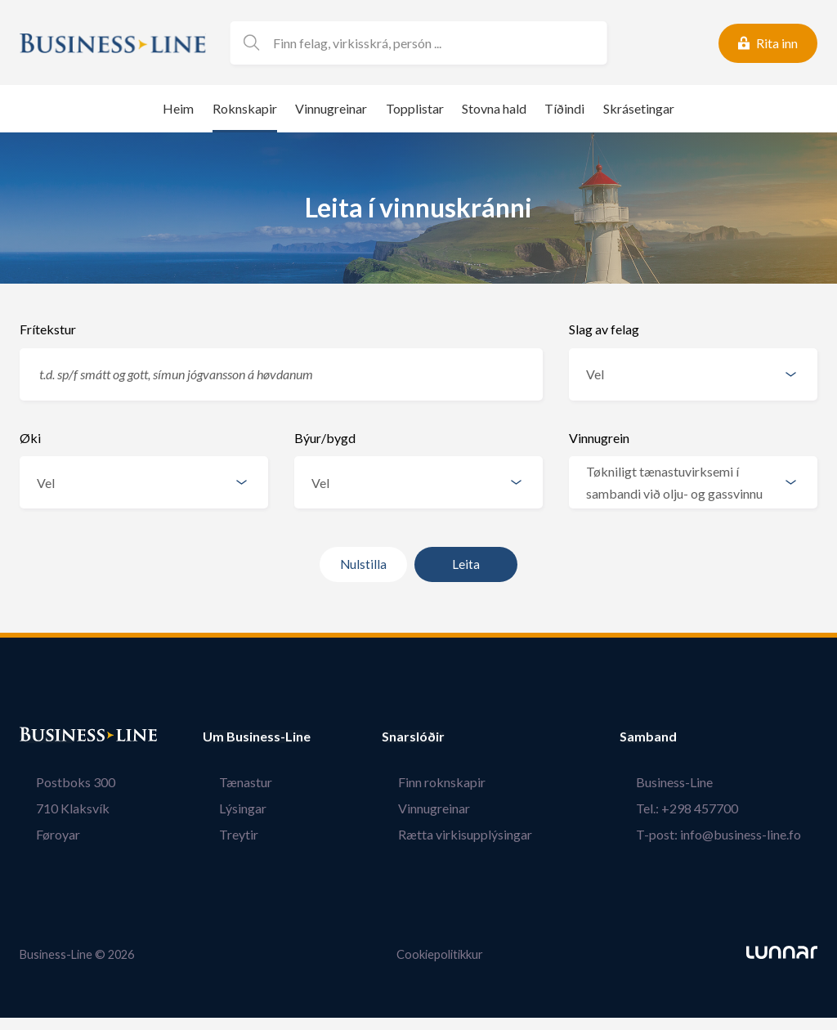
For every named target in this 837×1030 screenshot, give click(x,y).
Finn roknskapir (458, 782)
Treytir (222, 834)
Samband (680, 736)
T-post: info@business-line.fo (734, 834)
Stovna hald (494, 108)
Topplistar (415, 108)
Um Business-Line (257, 736)
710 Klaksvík (56, 808)
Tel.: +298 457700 (703, 808)
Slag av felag (604, 329)
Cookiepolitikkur (439, 954)
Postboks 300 (59, 782)
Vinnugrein (599, 438)
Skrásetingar (638, 108)
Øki (30, 438)
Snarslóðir (445, 736)
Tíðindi (564, 108)
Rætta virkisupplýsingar (481, 834)
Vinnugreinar (331, 108)
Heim (178, 108)
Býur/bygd (325, 438)
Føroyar (42, 834)
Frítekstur (48, 329)
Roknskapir (245, 108)
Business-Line (690, 782)
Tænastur (229, 782)
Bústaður (48, 736)
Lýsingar (226, 808)
